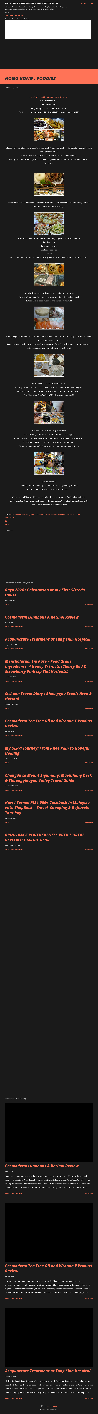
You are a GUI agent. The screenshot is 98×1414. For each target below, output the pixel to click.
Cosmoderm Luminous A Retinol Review (42, 617)
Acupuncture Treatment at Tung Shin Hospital (47, 639)
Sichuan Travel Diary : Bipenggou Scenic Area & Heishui (48, 696)
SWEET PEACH (9, 517)
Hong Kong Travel (50, 515)
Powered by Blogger (49, 1406)
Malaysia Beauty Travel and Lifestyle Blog (31, 3)
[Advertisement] (49, 55)
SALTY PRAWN (70, 515)
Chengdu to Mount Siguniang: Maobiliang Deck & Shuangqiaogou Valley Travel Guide (48, 778)
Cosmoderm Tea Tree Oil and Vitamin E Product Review (48, 723)
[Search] (83, 3)
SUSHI (78, 515)
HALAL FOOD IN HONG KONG (19, 515)
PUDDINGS (61, 515)
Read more (89, 605)
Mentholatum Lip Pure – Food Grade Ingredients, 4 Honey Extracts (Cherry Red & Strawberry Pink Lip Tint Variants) (45, 666)
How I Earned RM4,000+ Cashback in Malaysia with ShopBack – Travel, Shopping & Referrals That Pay (47, 807)
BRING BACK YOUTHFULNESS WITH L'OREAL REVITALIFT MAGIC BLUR (44, 837)
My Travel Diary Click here (14, 16)
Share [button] (7, 524)
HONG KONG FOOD (36, 515)
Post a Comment (17, 627)
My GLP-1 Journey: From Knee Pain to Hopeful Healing (47, 750)
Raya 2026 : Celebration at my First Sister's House (45, 592)
